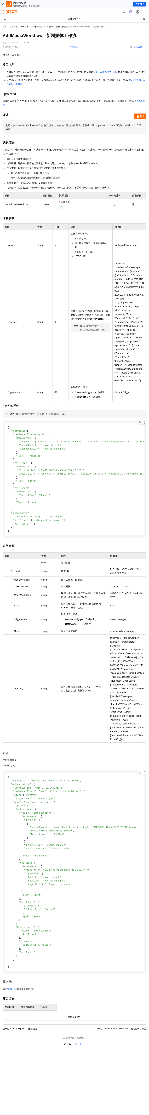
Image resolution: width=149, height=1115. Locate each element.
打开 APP (139, 4)
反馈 (78, 1058)
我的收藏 (138, 47)
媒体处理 (13, 26)
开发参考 (25, 26)
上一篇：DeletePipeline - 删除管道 (20, 1042)
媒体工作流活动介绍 (105, 71)
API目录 (49, 26)
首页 (4, 26)
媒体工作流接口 (63, 26)
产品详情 (74, 47)
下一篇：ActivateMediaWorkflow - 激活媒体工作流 (121, 1042)
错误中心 (12, 1002)
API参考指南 (37, 26)
